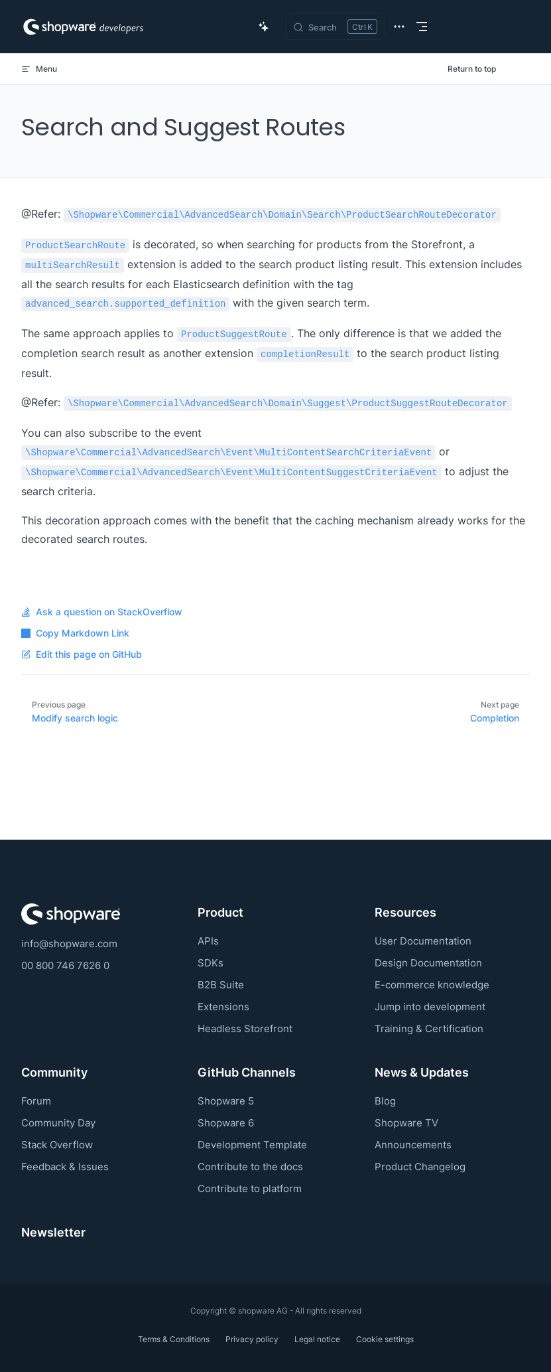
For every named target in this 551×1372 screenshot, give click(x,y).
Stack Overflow (57, 1144)
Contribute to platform (250, 1188)
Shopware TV (406, 1122)
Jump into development (430, 1006)
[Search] (335, 26)
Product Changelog (420, 1166)
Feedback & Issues (65, 1166)
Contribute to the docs (250, 1166)
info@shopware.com (69, 943)
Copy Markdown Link (75, 633)
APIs (208, 941)
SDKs (210, 962)
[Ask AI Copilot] (264, 26)
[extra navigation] (399, 26)
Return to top (472, 69)
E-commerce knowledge (432, 984)
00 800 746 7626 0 (65, 965)
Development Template (252, 1144)
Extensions (223, 1006)
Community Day (58, 1122)
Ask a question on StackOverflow (101, 612)
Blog (385, 1101)
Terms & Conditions (174, 1339)
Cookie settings (385, 1339)
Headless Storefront (245, 1028)
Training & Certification (429, 1028)
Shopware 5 (226, 1101)
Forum (36, 1101)
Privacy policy (251, 1339)
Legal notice (317, 1339)
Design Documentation (428, 962)
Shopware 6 (226, 1122)
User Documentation (423, 941)
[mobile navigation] (422, 26)
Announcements (413, 1144)
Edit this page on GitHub (81, 654)
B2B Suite (221, 984)
